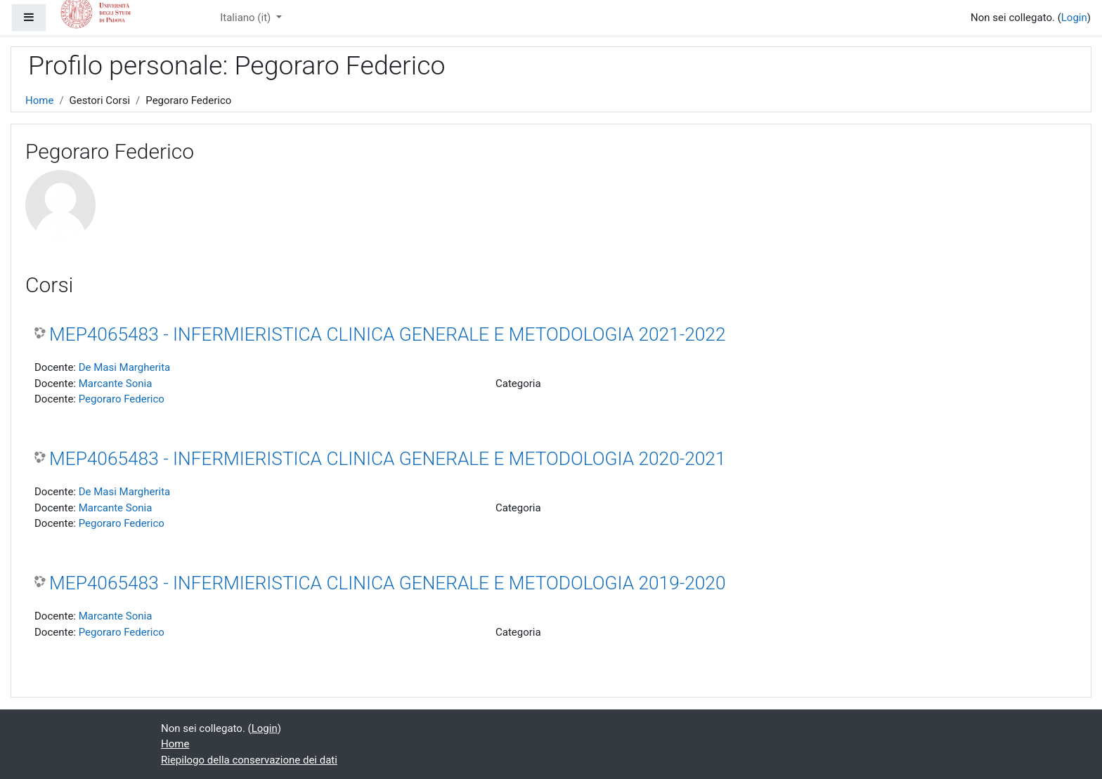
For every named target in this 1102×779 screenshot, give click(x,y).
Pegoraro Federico (121, 399)
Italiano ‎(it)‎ (246, 17)
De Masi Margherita (125, 367)
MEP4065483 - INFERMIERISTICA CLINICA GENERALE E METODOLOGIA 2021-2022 (387, 334)
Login (1074, 17)
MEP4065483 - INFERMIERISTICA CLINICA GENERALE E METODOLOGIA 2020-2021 (387, 458)
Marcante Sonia (116, 383)
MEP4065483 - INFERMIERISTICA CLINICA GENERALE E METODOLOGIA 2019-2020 (387, 583)
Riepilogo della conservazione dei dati (249, 760)
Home (39, 100)
